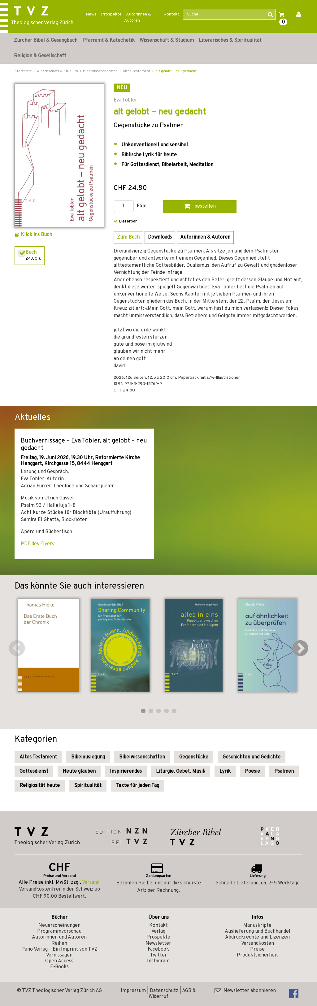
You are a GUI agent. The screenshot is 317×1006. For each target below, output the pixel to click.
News (91, 14)
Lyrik (225, 771)
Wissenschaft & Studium (167, 40)
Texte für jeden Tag (137, 786)
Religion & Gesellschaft (40, 56)
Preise (257, 949)
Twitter (158, 955)
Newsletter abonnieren (245, 991)
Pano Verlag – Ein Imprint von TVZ (59, 949)
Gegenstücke (193, 757)
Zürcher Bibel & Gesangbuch (45, 40)
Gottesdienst (34, 771)
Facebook (158, 949)
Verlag (158, 931)
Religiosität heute (40, 786)
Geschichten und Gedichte (251, 757)
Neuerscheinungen (59, 925)
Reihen (59, 943)
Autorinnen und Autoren (59, 937)
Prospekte (111, 14)
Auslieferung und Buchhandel (257, 931)
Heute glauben (79, 771)
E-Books (59, 967)
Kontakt (171, 14)
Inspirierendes (126, 771)
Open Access (59, 961)
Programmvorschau (59, 931)
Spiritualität (88, 786)
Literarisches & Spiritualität (230, 40)
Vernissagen (59, 955)
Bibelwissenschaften (142, 757)
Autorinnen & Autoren (137, 17)
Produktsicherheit (257, 955)
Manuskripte (257, 925)
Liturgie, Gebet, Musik (180, 771)
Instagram (158, 961)
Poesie (252, 771)
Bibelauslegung (88, 757)
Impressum (133, 991)
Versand (90, 882)
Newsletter (158, 943)
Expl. (142, 206)
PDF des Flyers (37, 544)
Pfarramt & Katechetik (108, 40)
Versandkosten (257, 943)
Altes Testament (38, 757)
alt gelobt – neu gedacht (176, 71)
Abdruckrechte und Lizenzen (257, 937)
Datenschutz (164, 991)
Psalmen (284, 771)
